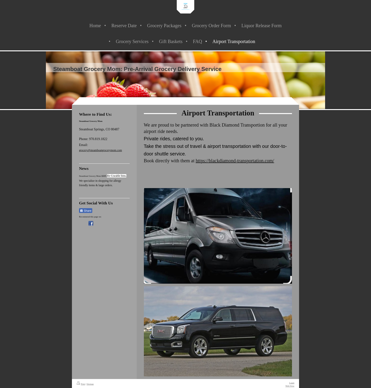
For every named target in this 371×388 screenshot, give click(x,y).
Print (81, 384)
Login (291, 383)
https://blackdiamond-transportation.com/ (235, 160)
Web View (289, 386)
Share (85, 210)
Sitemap (90, 384)
